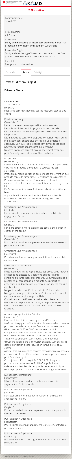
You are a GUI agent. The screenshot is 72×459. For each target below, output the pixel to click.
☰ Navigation (36, 10)
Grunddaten (11, 72)
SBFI (6, 456)
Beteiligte (38, 72)
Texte (26, 72)
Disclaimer (31, 456)
